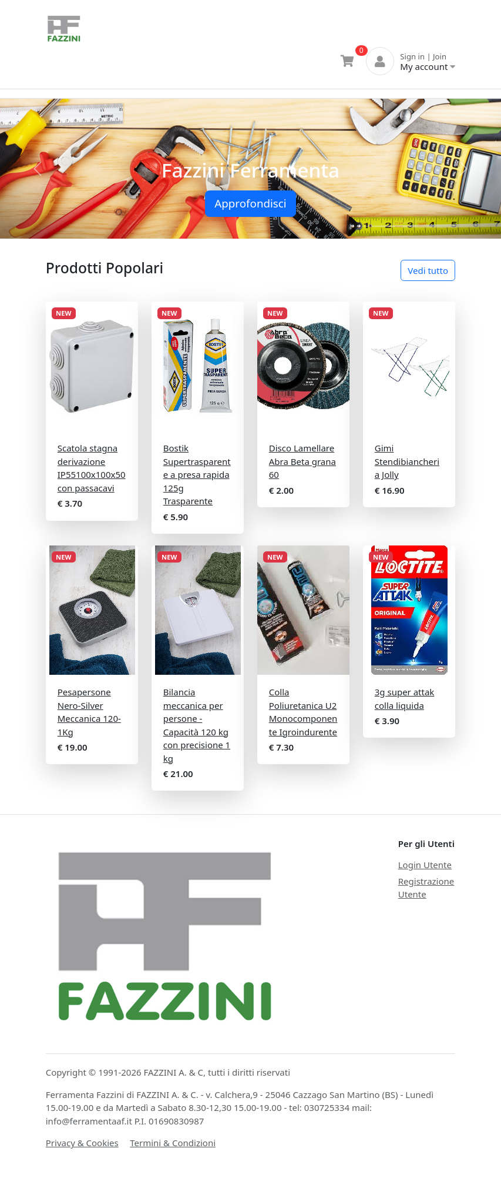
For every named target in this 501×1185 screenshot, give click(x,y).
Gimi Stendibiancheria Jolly (407, 461)
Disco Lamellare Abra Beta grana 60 (302, 461)
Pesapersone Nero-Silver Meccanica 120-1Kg (89, 712)
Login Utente (425, 865)
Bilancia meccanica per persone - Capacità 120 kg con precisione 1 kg (196, 725)
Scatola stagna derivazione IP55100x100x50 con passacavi (92, 468)
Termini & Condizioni (173, 1143)
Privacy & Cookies (82, 1143)
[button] (37, 169)
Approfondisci (250, 203)
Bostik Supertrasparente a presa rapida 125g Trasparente (197, 474)
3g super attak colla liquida (405, 698)
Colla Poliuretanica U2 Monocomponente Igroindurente (303, 712)
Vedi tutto (428, 270)
